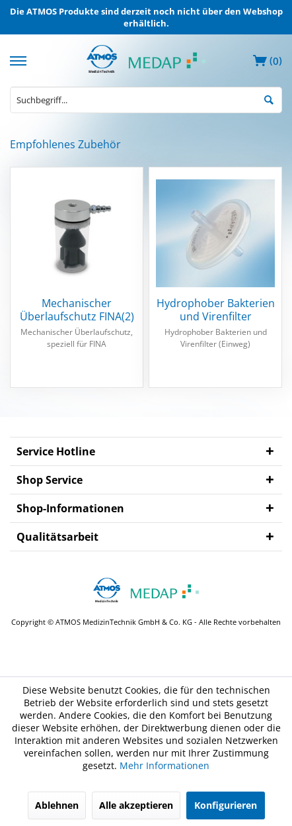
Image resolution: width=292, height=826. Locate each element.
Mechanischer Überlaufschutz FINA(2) (77, 310)
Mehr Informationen (164, 765)
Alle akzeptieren (136, 805)
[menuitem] (20, 59)
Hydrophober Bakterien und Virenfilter (216, 310)
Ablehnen (57, 805)
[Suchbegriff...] (146, 100)
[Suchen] (269, 99)
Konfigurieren (225, 805)
